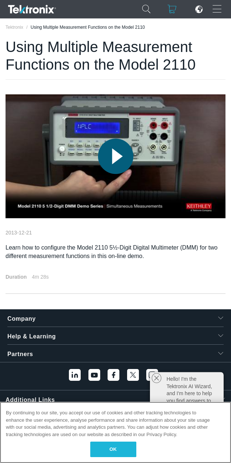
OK (113, 449)
